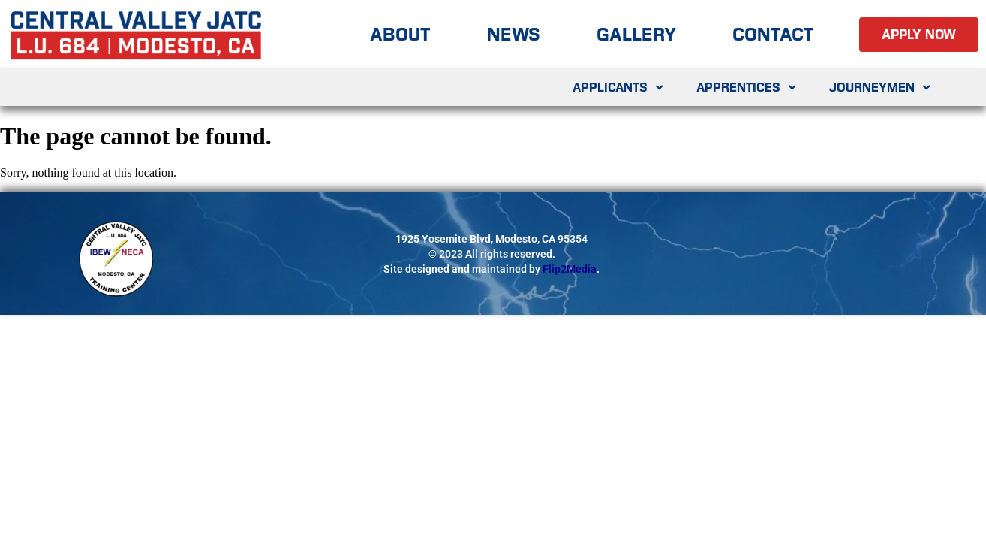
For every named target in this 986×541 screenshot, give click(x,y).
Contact (773, 34)
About (400, 34)
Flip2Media (570, 269)
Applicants (619, 87)
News (513, 34)
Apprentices (747, 87)
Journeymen (881, 87)
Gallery (636, 34)
